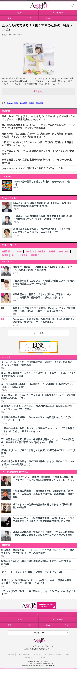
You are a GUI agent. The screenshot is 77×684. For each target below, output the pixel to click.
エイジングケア (57, 620)
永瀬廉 (5, 255)
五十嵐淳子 (22, 255)
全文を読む (38, 91)
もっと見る (38, 333)
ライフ (15, 188)
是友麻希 (23, 103)
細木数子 (35, 255)
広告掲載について (45, 657)
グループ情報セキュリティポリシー (29, 654)
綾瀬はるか (64, 251)
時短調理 (39, 103)
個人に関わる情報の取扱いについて (57, 654)
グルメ (48, 625)
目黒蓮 (52, 251)
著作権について (30, 657)
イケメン (16, 209)
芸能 (9, 625)
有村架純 (6, 251)
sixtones (18, 251)
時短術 (31, 103)
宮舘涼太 (41, 251)
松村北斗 (30, 251)
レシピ (10, 103)
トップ (38, 614)
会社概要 (11, 654)
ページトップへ (38, 633)
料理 (16, 103)
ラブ (28, 625)
